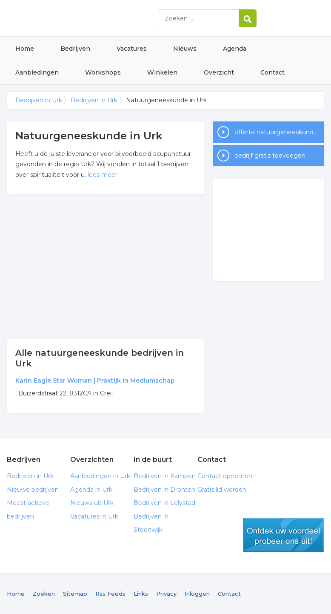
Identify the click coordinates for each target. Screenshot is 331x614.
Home (24, 48)
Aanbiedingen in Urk (100, 476)
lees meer (102, 175)
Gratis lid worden (221, 489)
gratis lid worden (283, 535)
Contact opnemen (224, 476)
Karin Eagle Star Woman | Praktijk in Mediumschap (95, 380)
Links (141, 593)
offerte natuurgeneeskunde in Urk (279, 132)
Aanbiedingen (37, 72)
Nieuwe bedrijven (33, 489)
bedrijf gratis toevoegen (269, 155)
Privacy (166, 593)
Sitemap (75, 593)
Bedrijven (75, 48)
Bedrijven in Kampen (165, 476)
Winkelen (162, 72)
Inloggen (197, 593)
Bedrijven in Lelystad (164, 503)
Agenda (234, 48)
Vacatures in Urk (94, 516)
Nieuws (185, 48)
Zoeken (44, 593)
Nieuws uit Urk (92, 503)
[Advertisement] (105, 266)
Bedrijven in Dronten (164, 489)
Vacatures (132, 48)
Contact (272, 72)
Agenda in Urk (91, 489)
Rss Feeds (110, 593)
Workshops (103, 72)
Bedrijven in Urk (113, 18)
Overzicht (219, 72)
